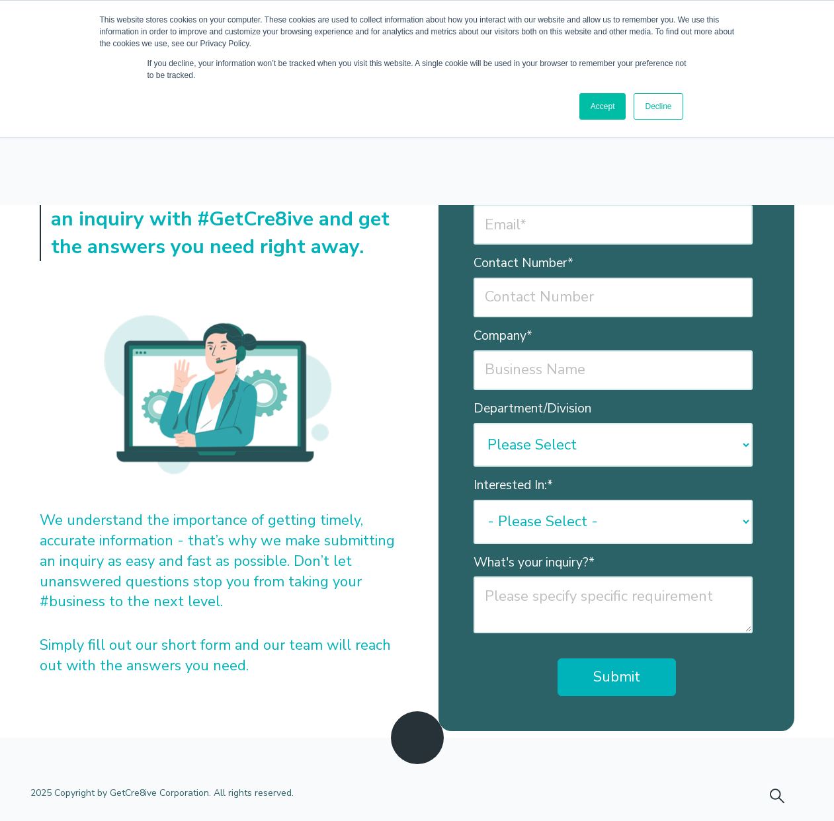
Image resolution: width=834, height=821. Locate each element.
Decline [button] (658, 106)
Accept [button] (603, 106)
